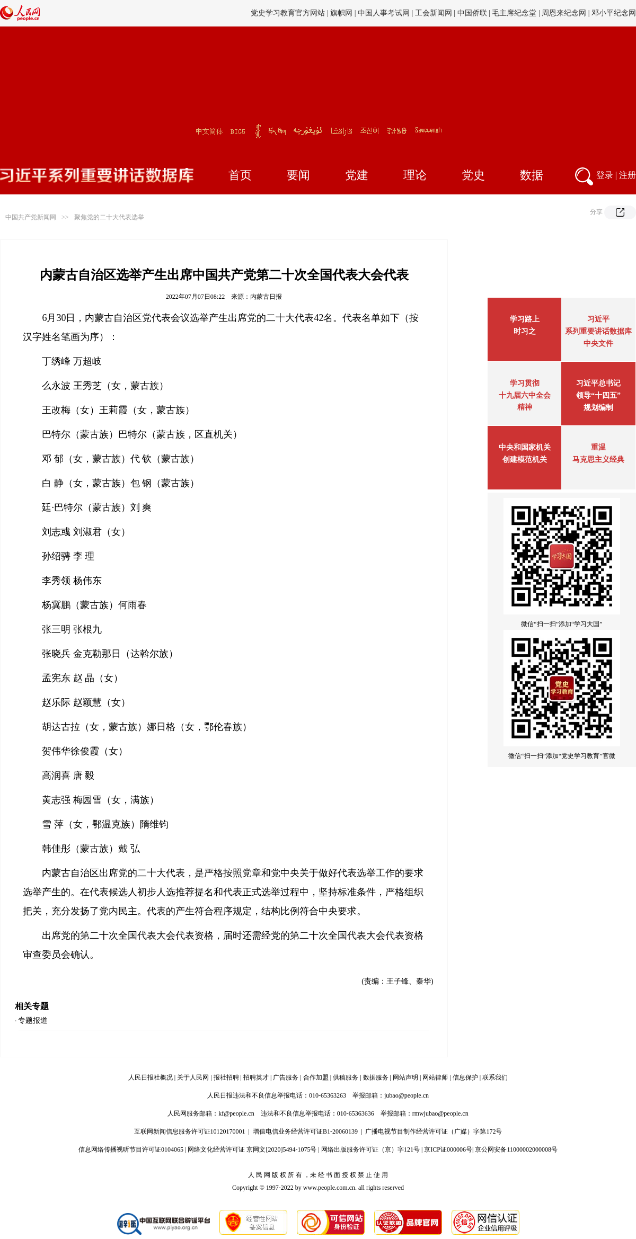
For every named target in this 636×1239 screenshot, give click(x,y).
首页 (240, 175)
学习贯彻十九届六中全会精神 (525, 395)
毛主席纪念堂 (514, 13)
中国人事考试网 (384, 13)
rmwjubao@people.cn (440, 1113)
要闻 (298, 175)
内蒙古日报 (266, 296)
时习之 (525, 331)
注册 (627, 175)
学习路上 (525, 319)
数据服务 (375, 1077)
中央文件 (598, 343)
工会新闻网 (433, 13)
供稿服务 (345, 1077)
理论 (415, 175)
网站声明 (405, 1077)
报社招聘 (226, 1077)
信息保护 (465, 1077)
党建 (356, 175)
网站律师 (435, 1077)
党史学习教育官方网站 (289, 13)
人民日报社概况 (150, 1077)
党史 (473, 175)
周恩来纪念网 (564, 13)
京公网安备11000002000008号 (516, 1149)
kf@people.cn (236, 1113)
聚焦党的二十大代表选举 (109, 217)
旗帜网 (341, 13)
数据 (531, 175)
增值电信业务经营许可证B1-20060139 (305, 1131)
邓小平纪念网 (613, 13)
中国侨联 (472, 13)
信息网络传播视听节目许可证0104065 (130, 1149)
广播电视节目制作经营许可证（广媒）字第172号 (433, 1131)
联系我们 (495, 1077)
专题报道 (33, 1020)
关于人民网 (193, 1077)
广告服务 (285, 1077)
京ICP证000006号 (448, 1149)
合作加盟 (316, 1077)
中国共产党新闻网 (30, 217)
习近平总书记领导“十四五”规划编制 (598, 395)
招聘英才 (256, 1077)
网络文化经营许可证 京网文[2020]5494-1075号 (252, 1149)
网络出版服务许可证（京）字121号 (370, 1149)
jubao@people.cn (406, 1095)
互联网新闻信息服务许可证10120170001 (189, 1131)
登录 (604, 175)
